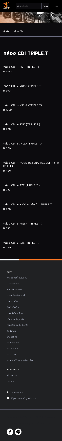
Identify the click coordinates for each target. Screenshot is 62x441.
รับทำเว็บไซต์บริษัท (43, 423)
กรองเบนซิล (12, 348)
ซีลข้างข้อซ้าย (13, 307)
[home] (6, 6)
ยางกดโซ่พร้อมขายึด (16, 295)
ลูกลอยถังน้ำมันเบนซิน (17, 277)
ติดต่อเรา (11, 381)
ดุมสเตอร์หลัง (13, 342)
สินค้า (6, 31)
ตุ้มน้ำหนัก (11, 330)
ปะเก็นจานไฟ (12, 301)
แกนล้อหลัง (12, 336)
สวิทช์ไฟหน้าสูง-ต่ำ (15, 319)
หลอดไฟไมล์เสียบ (15, 313)
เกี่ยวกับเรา (12, 375)
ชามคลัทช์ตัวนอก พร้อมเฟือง (20, 360)
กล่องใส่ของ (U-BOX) (17, 325)
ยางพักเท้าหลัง (13, 283)
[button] (57, 6)
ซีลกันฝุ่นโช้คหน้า (14, 289)
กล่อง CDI (18, 31)
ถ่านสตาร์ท (12, 354)
